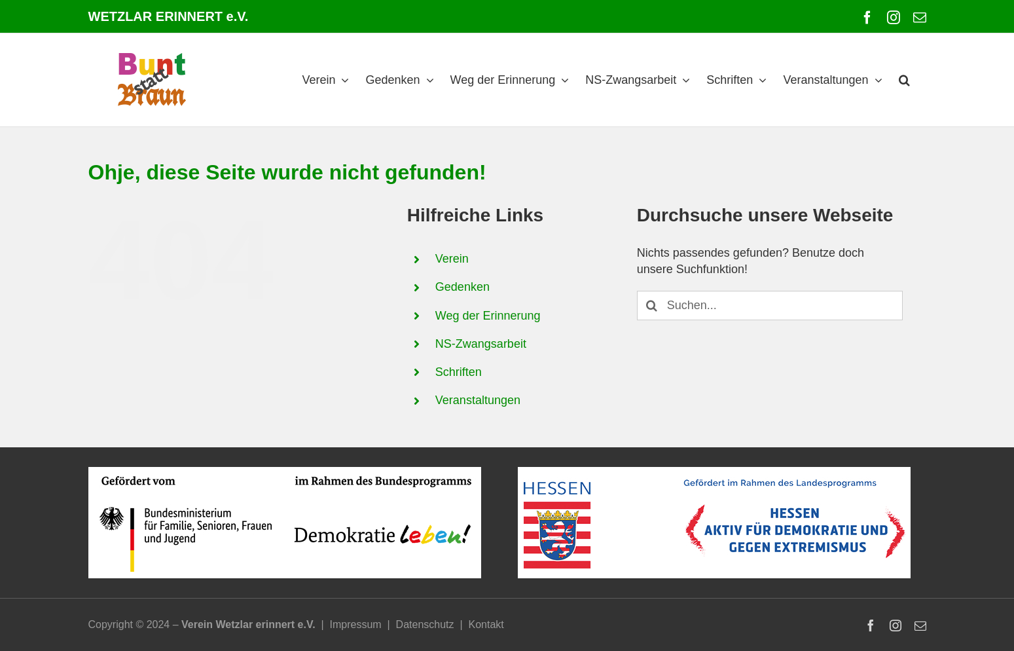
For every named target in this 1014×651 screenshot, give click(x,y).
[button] (904, 79)
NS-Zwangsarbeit (480, 343)
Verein (452, 258)
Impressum (356, 624)
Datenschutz (425, 624)
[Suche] (651, 305)
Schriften (458, 372)
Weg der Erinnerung (488, 315)
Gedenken (462, 286)
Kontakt (485, 624)
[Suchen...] (770, 305)
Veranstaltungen (477, 400)
